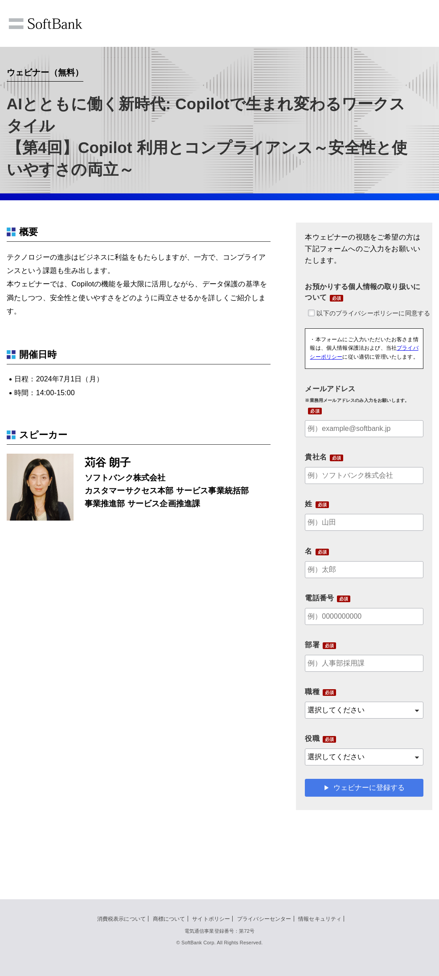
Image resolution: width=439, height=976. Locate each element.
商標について (169, 919)
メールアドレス (357, 394)
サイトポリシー (211, 919)
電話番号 (319, 598)
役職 (312, 738)
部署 (312, 645)
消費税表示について (121, 919)
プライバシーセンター (264, 919)
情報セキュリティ (319, 919)
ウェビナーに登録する (369, 787)
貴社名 (315, 457)
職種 (312, 691)
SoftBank (45, 24)
